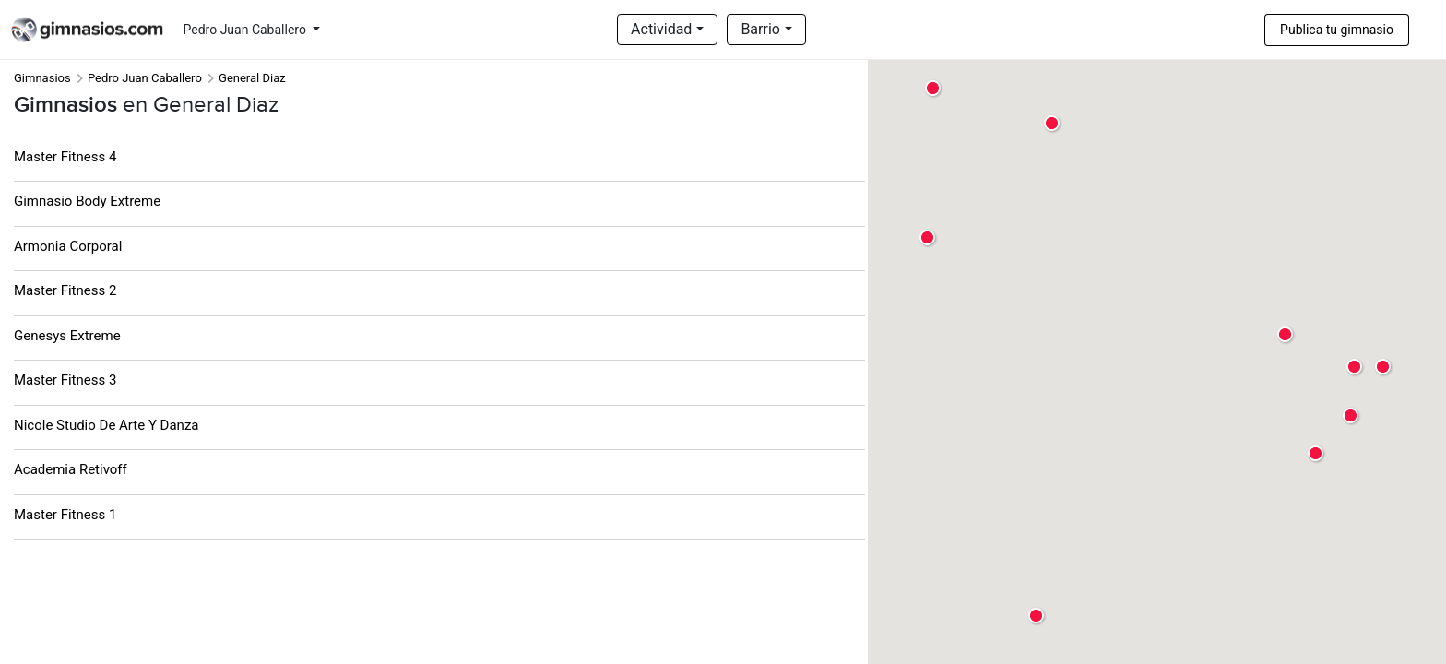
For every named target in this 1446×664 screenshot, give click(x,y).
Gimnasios (42, 78)
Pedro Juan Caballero (247, 29)
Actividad (661, 29)
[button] (1355, 367)
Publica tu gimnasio (1336, 29)
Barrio (760, 29)
